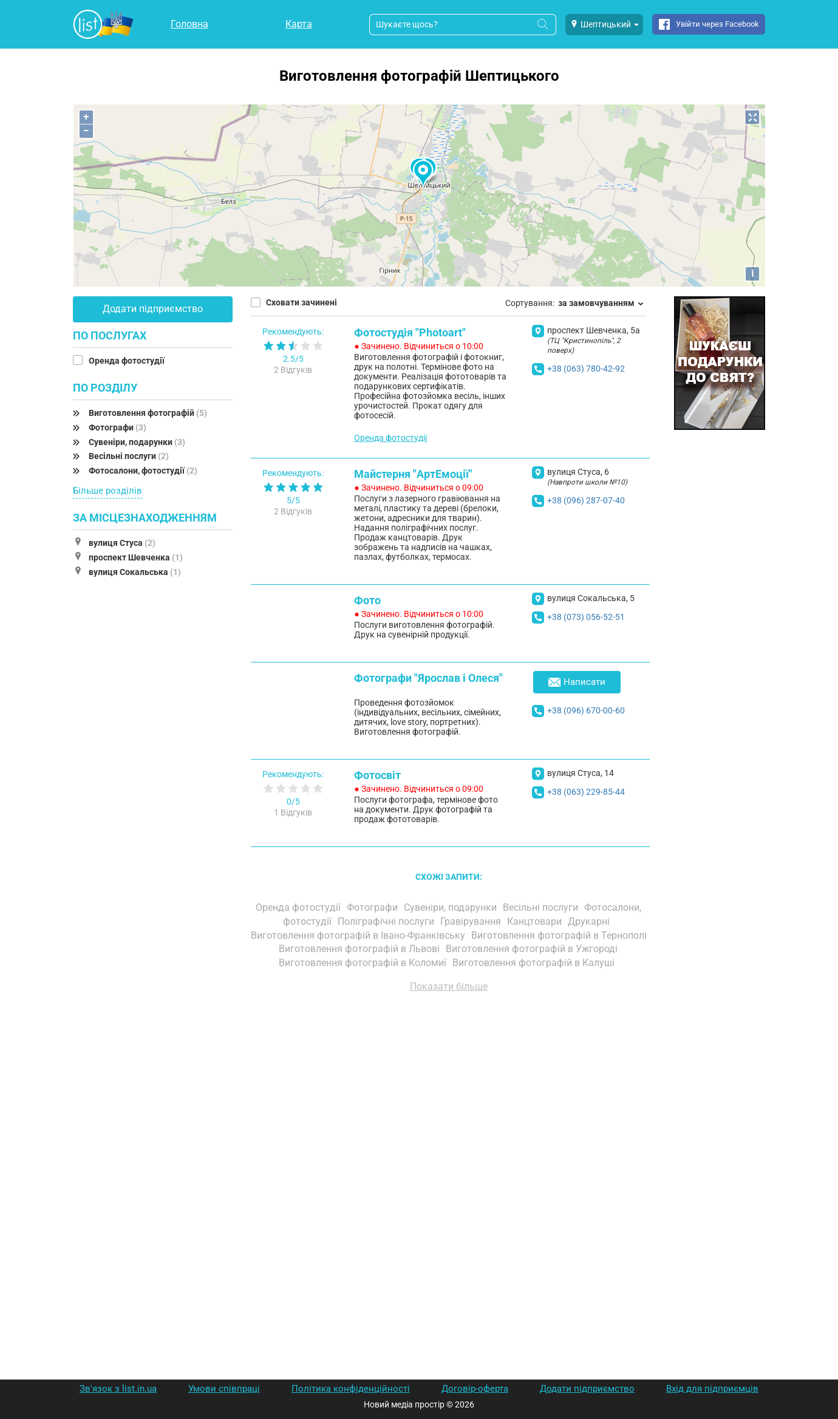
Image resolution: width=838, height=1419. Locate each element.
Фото (367, 600)
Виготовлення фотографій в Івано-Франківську (359, 935)
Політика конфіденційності (350, 1388)
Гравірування (471, 921)
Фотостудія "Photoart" (410, 332)
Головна (189, 24)
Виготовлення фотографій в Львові (360, 949)
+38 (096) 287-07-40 (586, 500)
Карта (298, 24)
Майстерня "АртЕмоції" (413, 474)
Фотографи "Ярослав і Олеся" (428, 678)
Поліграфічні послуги (387, 921)
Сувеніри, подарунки (137, 442)
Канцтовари (535, 921)
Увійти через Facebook (717, 24)
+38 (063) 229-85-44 (586, 792)
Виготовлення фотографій (148, 413)
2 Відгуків (293, 370)
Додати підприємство (153, 309)
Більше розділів (107, 490)
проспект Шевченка (136, 557)
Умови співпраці (224, 1388)
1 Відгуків (293, 812)
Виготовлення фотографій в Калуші (534, 962)
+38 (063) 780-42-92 (586, 368)
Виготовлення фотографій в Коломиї (364, 962)
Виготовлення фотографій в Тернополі (559, 935)
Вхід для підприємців (712, 1388)
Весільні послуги (129, 456)
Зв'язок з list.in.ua (118, 1388)
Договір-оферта (474, 1388)
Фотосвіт (377, 775)
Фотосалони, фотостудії (143, 470)
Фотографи (117, 427)
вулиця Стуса (122, 543)
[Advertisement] (449, 1140)
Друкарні (590, 921)
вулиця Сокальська (135, 572)
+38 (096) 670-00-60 (586, 710)
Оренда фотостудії (127, 361)
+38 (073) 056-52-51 (586, 617)
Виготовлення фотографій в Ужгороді (533, 949)
